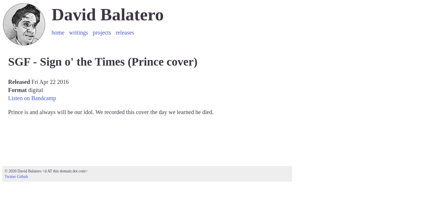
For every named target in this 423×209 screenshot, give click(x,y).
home (58, 32)
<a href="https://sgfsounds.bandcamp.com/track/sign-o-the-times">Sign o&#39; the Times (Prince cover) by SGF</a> (150, 139)
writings (78, 32)
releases (125, 32)
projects (102, 32)
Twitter (10, 176)
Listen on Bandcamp (32, 98)
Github (22, 176)
